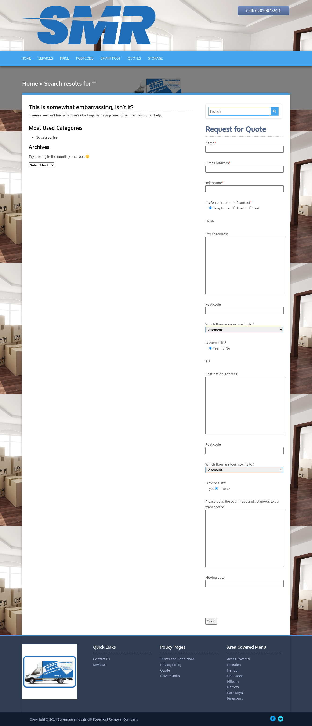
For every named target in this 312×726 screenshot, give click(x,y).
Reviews (99, 664)
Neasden (234, 664)
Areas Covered (238, 659)
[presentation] (240, 603)
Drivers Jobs (170, 675)
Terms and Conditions (177, 659)
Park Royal (235, 692)
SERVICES (45, 58)
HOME (26, 58)
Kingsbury (235, 698)
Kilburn (233, 681)
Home (30, 83)
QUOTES (134, 58)
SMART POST (110, 58)
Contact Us (101, 659)
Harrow (233, 687)
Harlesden (235, 675)
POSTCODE (84, 58)
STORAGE (155, 58)
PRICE (64, 58)
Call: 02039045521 (263, 10)
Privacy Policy (170, 664)
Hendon (233, 670)
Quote (165, 670)
